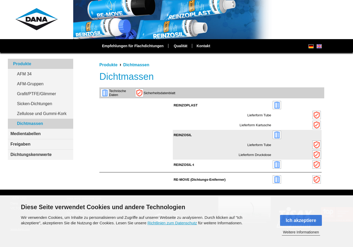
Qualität (180, 46)
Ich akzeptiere (301, 220)
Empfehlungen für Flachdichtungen (133, 46)
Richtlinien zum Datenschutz (172, 223)
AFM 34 (24, 74)
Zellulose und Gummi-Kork (41, 113)
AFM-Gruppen (30, 84)
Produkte (22, 64)
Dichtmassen (30, 123)
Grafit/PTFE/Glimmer (36, 94)
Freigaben (20, 144)
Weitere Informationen (301, 232)
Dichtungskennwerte (31, 154)
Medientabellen (25, 133)
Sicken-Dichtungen (34, 103)
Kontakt (203, 46)
